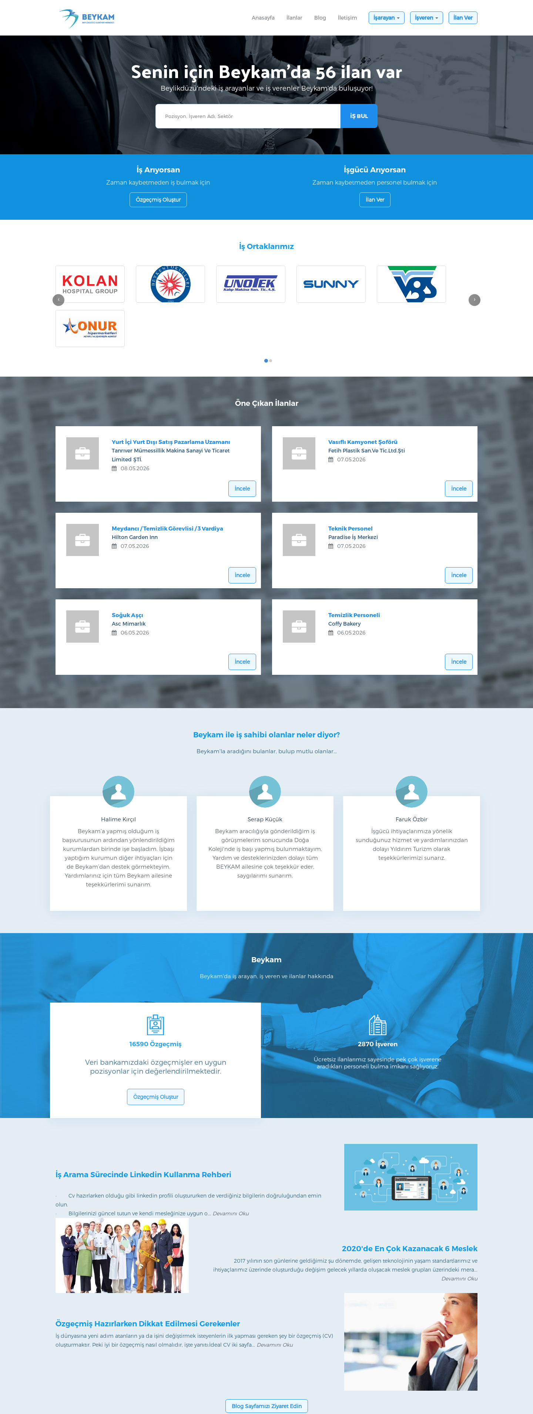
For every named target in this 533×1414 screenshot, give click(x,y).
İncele (241, 442)
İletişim (347, 17)
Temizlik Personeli (356, 569)
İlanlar (297, 17)
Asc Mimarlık (130, 578)
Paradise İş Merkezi (355, 491)
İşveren (426, 17)
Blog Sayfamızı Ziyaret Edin (267, 1363)
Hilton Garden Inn (137, 491)
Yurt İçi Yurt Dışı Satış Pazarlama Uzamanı (173, 396)
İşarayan (386, 17)
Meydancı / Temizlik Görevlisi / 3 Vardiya (169, 482)
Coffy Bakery (346, 578)
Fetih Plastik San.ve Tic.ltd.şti (368, 404)
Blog (320, 17)
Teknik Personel (352, 482)
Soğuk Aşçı (129, 569)
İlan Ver (463, 17)
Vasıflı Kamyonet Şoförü (364, 396)
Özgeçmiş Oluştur (158, 199)
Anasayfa (263, 17)
